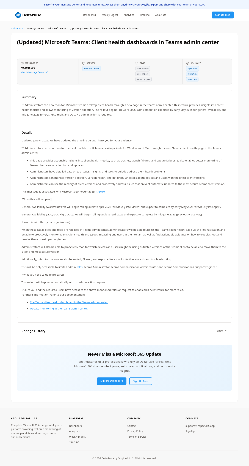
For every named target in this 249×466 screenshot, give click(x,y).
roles (79, 267)
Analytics (129, 15)
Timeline (145, 15)
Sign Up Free (222, 15)
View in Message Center (34, 72)
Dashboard (89, 15)
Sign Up (190, 431)
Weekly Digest (110, 15)
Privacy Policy (135, 431)
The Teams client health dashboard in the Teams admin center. (69, 302)
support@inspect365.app (200, 425)
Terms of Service (136, 436)
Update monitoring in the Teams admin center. (59, 308)
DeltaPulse (17, 28)
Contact (131, 425)
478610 (100, 191)
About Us (160, 15)
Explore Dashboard (111, 380)
